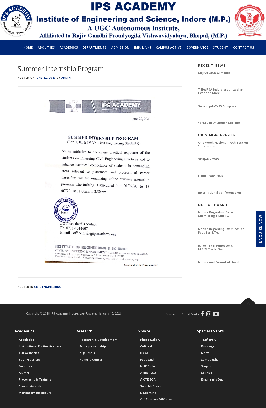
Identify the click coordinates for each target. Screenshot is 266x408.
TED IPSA (208, 340)
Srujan (206, 366)
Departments (95, 47)
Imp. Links (142, 47)
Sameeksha (210, 360)
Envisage (208, 346)
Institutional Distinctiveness (40, 346)
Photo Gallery (150, 340)
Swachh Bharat (151, 386)
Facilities (25, 366)
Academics (69, 47)
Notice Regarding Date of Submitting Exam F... (217, 214)
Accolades (26, 340)
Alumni (24, 373)
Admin (66, 78)
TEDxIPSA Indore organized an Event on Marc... (220, 91)
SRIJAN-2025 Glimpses (214, 73)
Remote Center (91, 360)
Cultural (146, 346)
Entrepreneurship (93, 346)
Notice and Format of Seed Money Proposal (218, 263)
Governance (197, 47)
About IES (46, 47)
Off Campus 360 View (156, 399)
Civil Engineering (48, 287)
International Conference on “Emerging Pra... (219, 194)
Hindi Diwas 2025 (210, 176)
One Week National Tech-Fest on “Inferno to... (223, 144)
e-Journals (87, 353)
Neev (205, 353)
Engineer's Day (212, 379)
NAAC (144, 353)
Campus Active (169, 47)
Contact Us (243, 47)
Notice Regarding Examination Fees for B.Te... (221, 230)
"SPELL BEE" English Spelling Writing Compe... (219, 124)
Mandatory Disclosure (35, 393)
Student (220, 47)
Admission (120, 47)
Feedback (147, 360)
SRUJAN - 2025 (208, 159)
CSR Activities (29, 353)
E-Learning (148, 393)
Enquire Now (260, 229)
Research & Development (99, 340)
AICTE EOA (148, 379)
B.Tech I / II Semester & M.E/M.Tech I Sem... (215, 247)
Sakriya (206, 373)
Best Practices (30, 360)
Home (28, 47)
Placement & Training (35, 379)
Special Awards (30, 386)
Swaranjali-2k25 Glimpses (217, 106)
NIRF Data (147, 366)
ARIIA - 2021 (149, 373)
